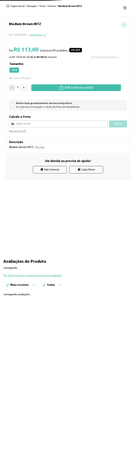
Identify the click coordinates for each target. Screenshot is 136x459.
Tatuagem (32, 6)
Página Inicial (17, 6)
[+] (24, 88)
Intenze (52, 6)
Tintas (42, 6)
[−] (12, 88)
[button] (37, 35)
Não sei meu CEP (17, 131)
